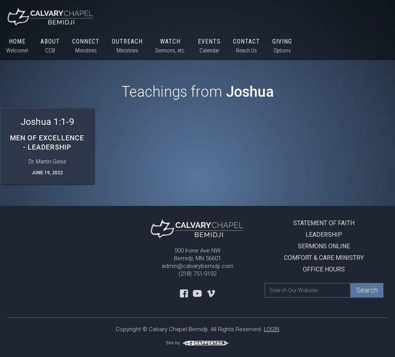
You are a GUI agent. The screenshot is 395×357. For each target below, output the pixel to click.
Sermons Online (324, 246)
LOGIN (271, 329)
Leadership (324, 234)
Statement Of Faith (323, 223)
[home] (47, 16)
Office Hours (324, 269)
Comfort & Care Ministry (324, 257)
